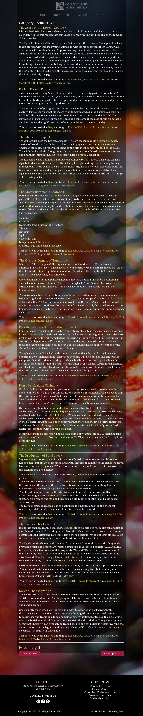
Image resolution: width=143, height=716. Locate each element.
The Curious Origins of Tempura (43, 260)
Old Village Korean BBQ (49, 711)
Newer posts (113, 653)
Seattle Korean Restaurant (99, 79)
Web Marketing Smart (114, 711)
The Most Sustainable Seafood (41, 192)
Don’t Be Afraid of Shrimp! (38, 385)
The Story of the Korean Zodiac (42, 27)
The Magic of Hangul (34, 137)
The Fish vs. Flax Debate (37, 524)
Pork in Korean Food (34, 89)
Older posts (29, 653)
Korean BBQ (75, 79)
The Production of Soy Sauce (40, 455)
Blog (50, 79)
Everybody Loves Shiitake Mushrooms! (47, 327)
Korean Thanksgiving (35, 591)
